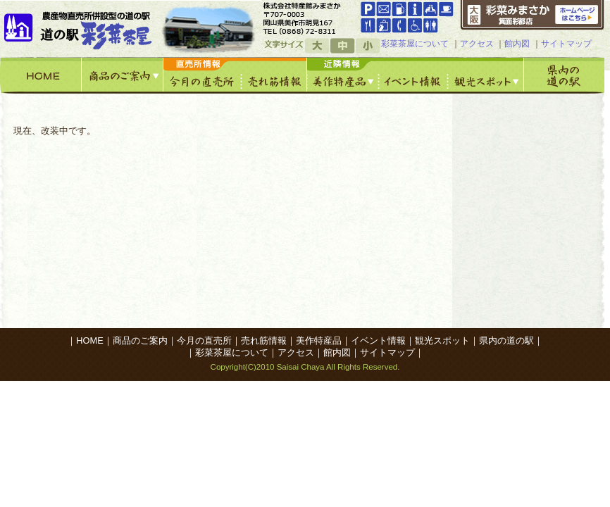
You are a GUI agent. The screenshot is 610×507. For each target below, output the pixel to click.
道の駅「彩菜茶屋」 (80, 28)
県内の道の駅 (564, 75)
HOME (41, 75)
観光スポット (486, 75)
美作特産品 (319, 340)
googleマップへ (308, 17)
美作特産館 (343, 75)
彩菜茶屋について (415, 44)
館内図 (517, 44)
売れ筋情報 (274, 75)
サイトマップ (566, 44)
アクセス (477, 44)
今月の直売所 (202, 75)
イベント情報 (413, 75)
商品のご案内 (122, 75)
